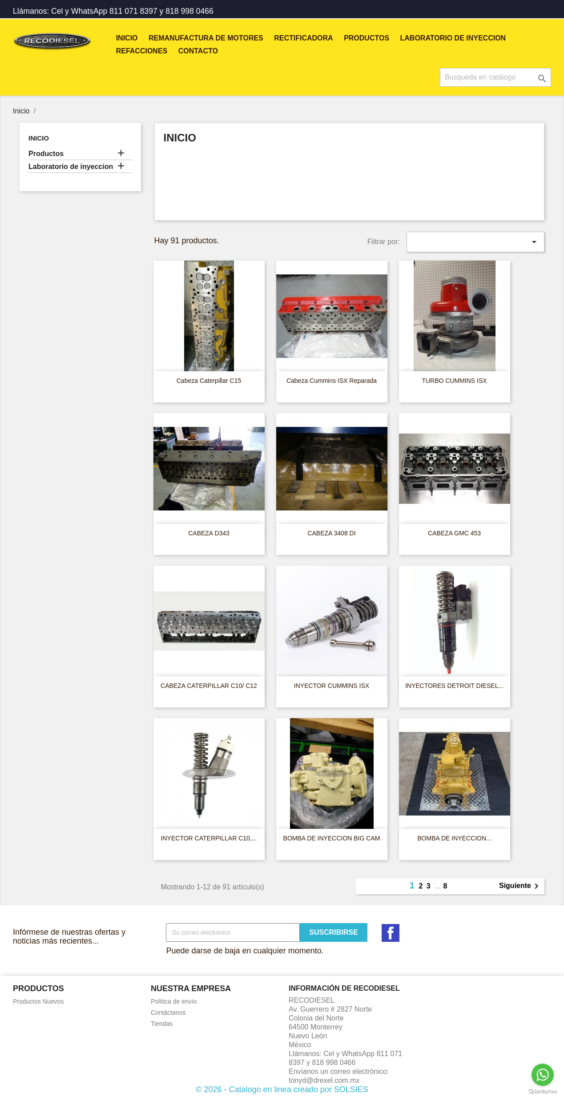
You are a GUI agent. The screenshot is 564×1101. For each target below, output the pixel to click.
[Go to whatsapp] (543, 1075)
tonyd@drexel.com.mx (324, 1080)
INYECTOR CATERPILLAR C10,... (209, 838)
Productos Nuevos (38, 1001)
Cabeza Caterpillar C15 (209, 380)
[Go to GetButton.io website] (542, 1092)
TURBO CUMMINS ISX (454, 380)
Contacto (198, 51)
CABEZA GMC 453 (454, 533)
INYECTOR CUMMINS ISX (331, 685)
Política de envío (174, 1001)
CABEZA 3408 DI (331, 533)
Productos (366, 38)
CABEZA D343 (209, 533)
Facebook (390, 933)
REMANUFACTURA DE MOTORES (206, 38)
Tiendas (162, 1023)
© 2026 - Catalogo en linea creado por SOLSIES (282, 1089)
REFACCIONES (142, 51)
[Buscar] (495, 77)
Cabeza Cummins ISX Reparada (331, 380)
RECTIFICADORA (303, 38)
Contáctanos (168, 1012)
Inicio (127, 38)
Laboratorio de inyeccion (453, 38)
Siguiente (520, 886)
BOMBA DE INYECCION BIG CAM (331, 838)
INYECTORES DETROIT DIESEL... (454, 685)
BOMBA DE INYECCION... (454, 838)
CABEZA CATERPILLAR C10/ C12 (209, 685)
